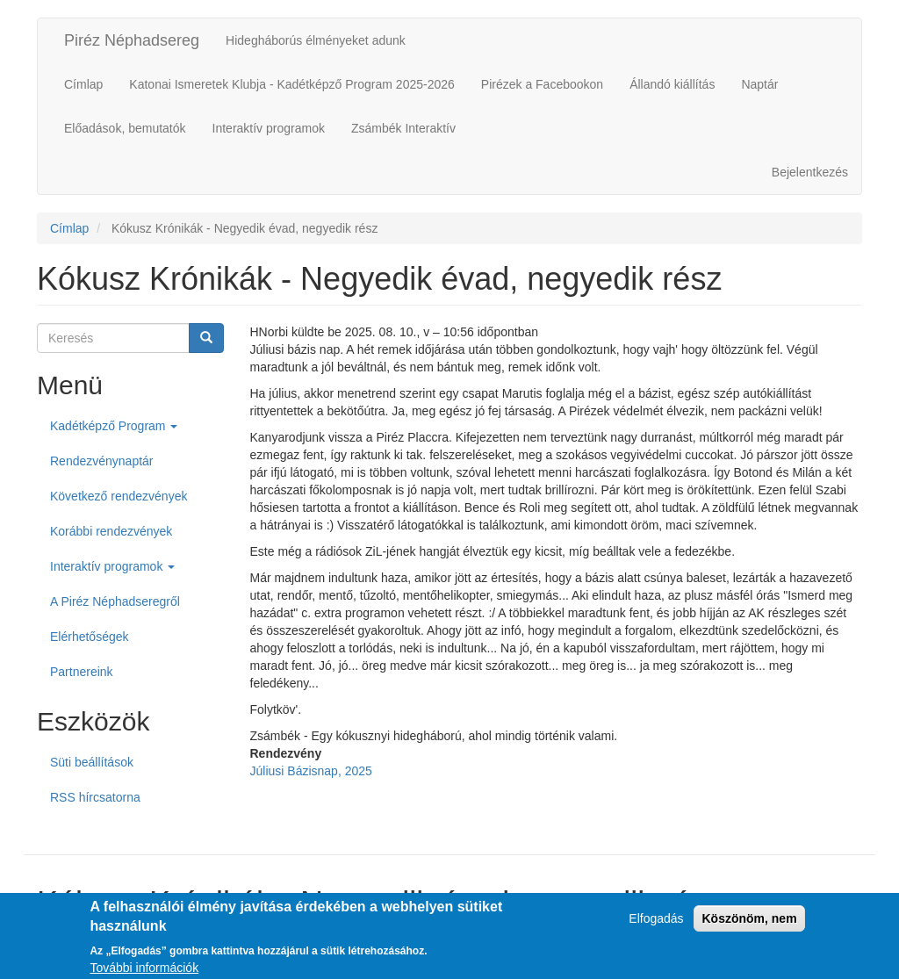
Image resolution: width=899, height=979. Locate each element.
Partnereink (81, 672)
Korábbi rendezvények (111, 531)
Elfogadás (656, 925)
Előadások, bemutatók (125, 128)
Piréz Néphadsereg (131, 40)
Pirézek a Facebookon (542, 84)
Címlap (83, 84)
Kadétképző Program (113, 426)
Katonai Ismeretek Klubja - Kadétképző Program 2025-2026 (291, 84)
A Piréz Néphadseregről (115, 601)
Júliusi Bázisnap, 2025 (311, 771)
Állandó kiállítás (672, 84)
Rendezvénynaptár (102, 461)
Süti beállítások (91, 762)
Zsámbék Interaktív (403, 128)
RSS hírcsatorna (95, 797)
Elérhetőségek (89, 637)
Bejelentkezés (810, 172)
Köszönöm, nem (748, 925)
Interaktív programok (268, 128)
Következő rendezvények (118, 496)
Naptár (759, 84)
